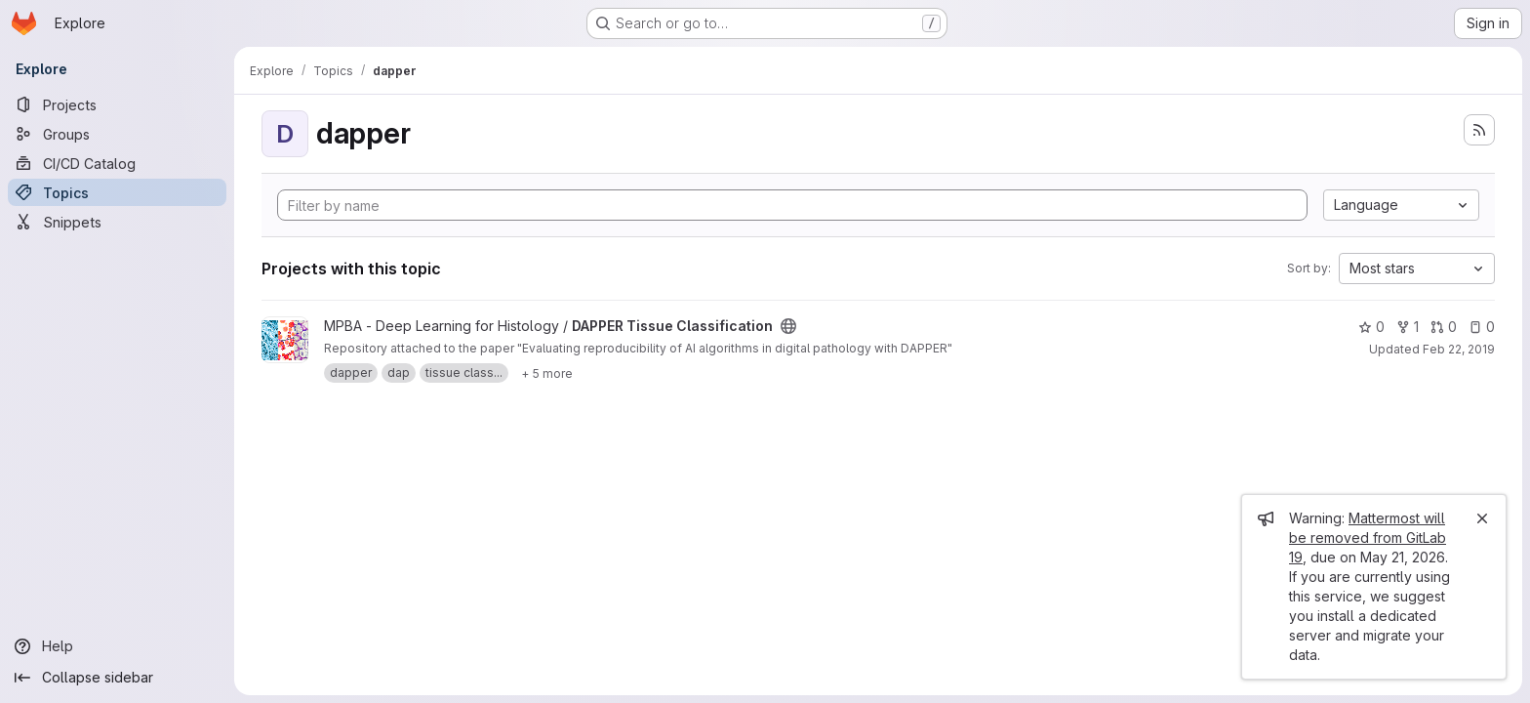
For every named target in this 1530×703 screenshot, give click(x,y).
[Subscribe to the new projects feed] (1479, 129)
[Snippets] (117, 221)
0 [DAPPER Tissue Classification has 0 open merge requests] (1443, 326)
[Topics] (117, 192)
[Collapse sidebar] (117, 677)
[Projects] (117, 104)
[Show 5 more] (547, 373)
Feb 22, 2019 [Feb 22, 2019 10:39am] (1459, 349)
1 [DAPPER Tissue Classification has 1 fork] (1407, 326)
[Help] (117, 646)
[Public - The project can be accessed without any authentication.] (788, 326)
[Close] (1482, 518)
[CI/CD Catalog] (117, 163)
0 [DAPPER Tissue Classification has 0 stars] (1371, 326)
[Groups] (117, 133)
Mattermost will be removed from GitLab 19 (1367, 537)
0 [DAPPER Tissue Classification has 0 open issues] (1482, 326)
